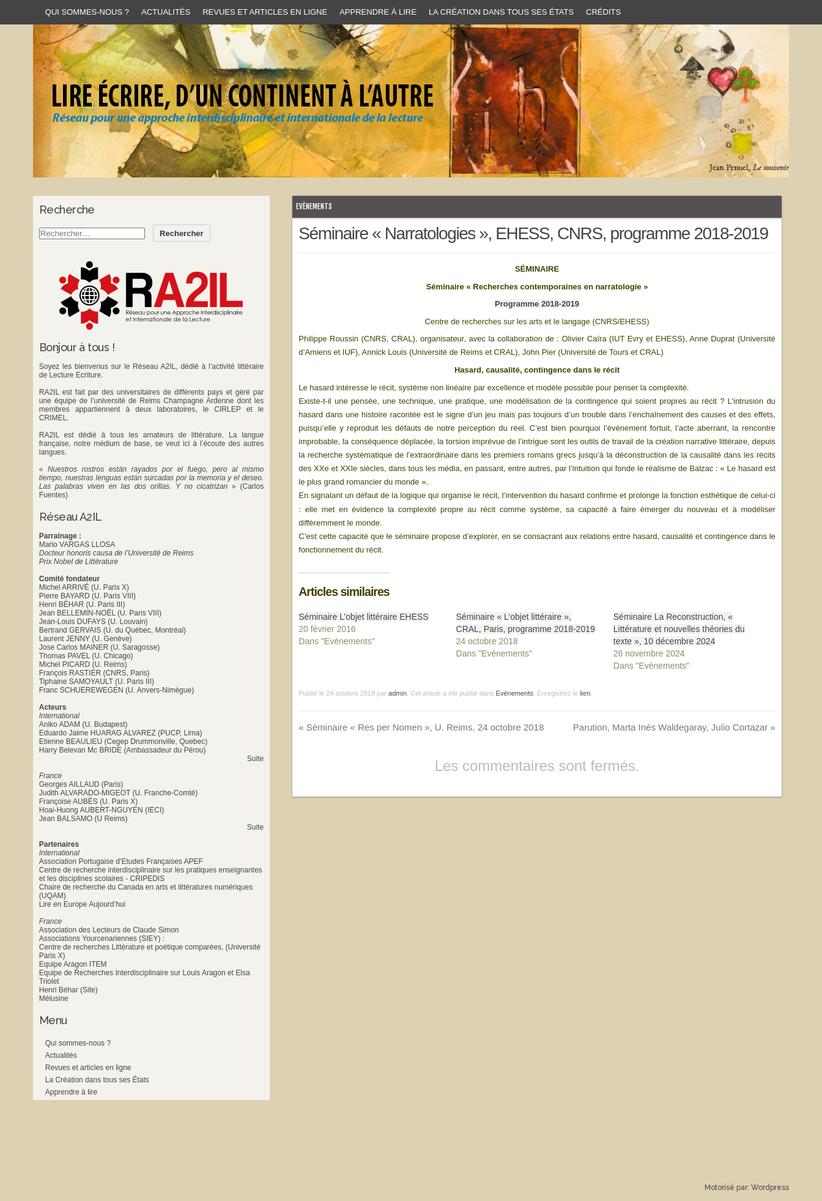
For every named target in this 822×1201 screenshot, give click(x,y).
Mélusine (53, 998)
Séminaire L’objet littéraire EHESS (363, 617)
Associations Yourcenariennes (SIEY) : (102, 938)
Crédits (603, 12)
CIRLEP (227, 409)
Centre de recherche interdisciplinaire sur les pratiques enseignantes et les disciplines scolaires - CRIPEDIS (150, 874)
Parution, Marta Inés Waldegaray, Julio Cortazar (674, 727)
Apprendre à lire (378, 12)
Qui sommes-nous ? (87, 12)
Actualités (165, 12)
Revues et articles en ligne (264, 12)
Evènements (314, 206)
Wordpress (770, 1187)
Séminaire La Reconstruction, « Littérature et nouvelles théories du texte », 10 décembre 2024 (679, 629)
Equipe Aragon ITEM (73, 964)
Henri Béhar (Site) (68, 990)
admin (397, 693)
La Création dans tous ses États (501, 12)
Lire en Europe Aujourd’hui (82, 904)
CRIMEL (53, 418)
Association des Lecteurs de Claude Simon (109, 930)
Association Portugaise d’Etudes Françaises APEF (121, 861)
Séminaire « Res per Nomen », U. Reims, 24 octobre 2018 (421, 727)
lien (585, 693)
